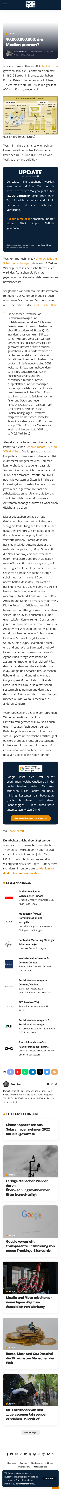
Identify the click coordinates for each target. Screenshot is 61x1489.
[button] (49, 1478)
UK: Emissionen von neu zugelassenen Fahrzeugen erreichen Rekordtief (26, 1414)
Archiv (11, 34)
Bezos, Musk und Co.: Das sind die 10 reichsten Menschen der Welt (30, 1358)
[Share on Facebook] (10, 1072)
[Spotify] (30, 1454)
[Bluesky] (48, 1454)
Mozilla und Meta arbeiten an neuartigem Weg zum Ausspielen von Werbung (29, 1302)
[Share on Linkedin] (32, 1072)
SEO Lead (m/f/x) (29, 1002)
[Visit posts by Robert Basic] (9, 53)
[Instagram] (52, 1084)
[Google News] (11, 1454)
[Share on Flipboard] (18, 1072)
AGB (27, 247)
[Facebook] (44, 1084)
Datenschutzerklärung (43, 245)
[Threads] (43, 1454)
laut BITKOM (50, 66)
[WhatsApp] (39, 1454)
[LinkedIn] (21, 1454)
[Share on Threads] (40, 1072)
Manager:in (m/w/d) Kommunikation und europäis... (30, 918)
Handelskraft (16, 831)
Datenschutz (26, 1483)
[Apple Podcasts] (34, 1454)
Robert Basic (22, 51)
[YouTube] (48, 1084)
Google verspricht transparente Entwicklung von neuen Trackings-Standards (30, 1246)
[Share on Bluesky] (47, 1072)
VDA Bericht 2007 (45, 305)
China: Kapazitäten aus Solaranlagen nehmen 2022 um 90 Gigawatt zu (28, 1129)
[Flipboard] (25, 1454)
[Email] (54, 1072)
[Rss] (56, 1084)
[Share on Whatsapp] (25, 1072)
